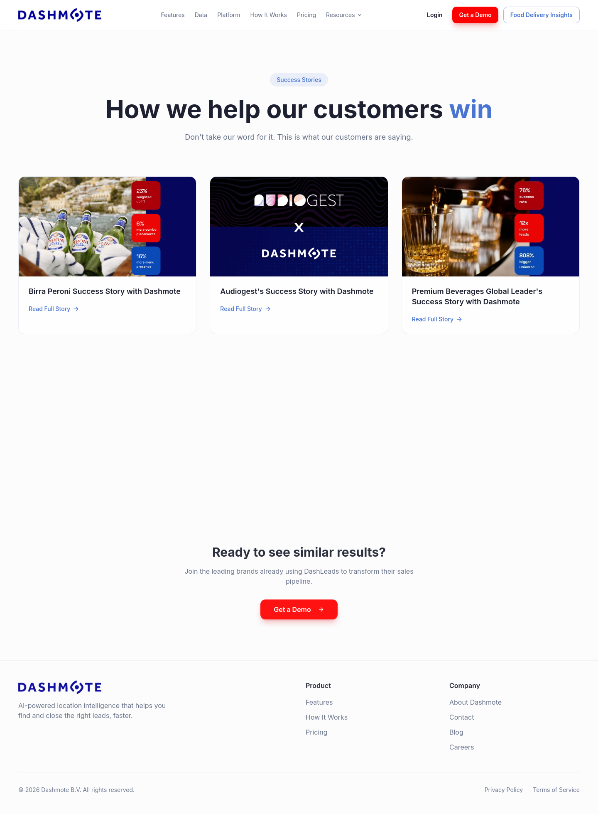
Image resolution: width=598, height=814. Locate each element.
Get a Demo (475, 14)
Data (201, 14)
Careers (461, 747)
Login (434, 14)
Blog (456, 732)
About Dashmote (475, 702)
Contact (461, 717)
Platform (228, 14)
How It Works (268, 14)
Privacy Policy (504, 789)
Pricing (306, 14)
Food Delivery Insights (541, 14)
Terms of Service (556, 789)
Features (172, 14)
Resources (344, 14)
